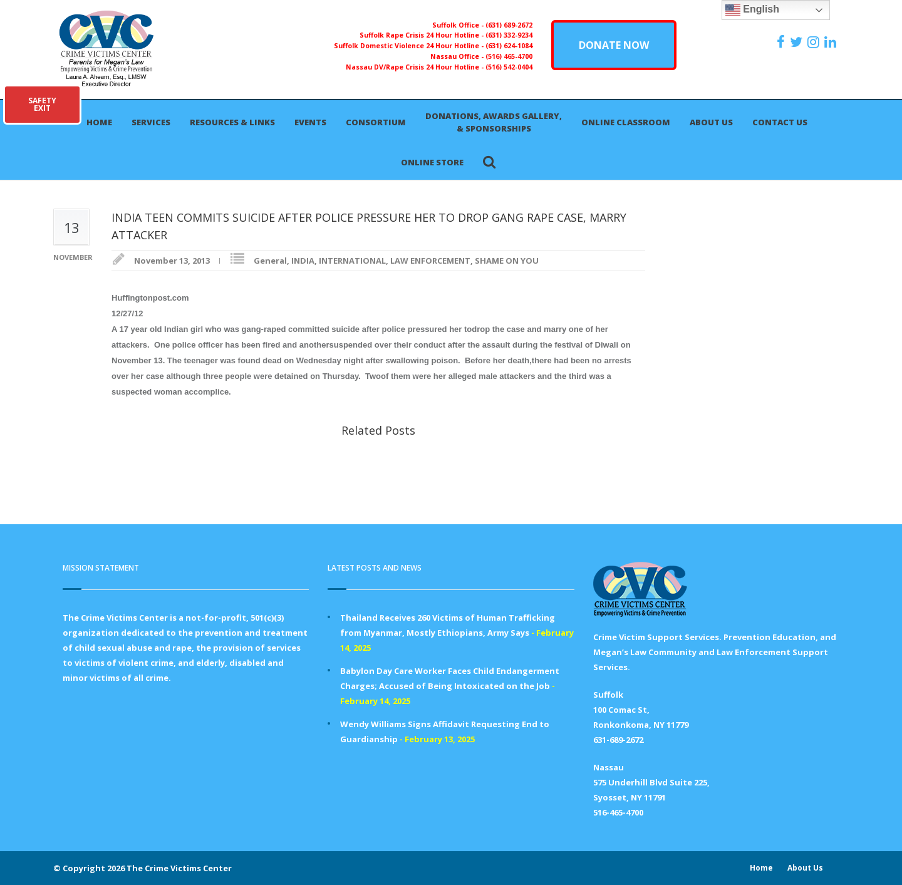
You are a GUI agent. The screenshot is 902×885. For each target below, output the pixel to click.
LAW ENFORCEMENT (430, 260)
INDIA (302, 260)
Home (99, 122)
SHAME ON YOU (507, 260)
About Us (711, 122)
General (270, 260)
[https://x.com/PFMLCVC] (798, 42)
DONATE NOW (614, 45)
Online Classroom (625, 122)
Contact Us (779, 122)
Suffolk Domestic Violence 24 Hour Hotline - (409, 45)
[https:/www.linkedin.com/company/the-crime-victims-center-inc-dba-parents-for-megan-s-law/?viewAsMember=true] (831, 42)
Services (151, 122)
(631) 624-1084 (508, 45)
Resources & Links (232, 122)
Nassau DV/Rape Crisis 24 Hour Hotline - (415, 67)
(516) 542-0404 (508, 67)
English (752, 10)
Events (310, 122)
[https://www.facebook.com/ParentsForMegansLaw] (782, 42)
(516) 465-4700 (508, 56)
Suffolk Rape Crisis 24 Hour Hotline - (422, 35)
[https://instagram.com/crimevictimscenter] (814, 42)
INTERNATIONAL (352, 260)
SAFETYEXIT (42, 104)
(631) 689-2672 (508, 25)
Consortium (376, 122)
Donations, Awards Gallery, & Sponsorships (493, 122)
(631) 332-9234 (508, 35)
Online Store (432, 162)
